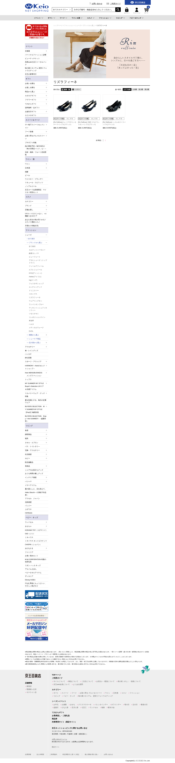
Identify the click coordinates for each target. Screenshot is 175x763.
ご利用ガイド (115, 4)
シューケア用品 (35, 339)
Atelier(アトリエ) (35, 277)
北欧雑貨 (28, 502)
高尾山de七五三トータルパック (35, 63)
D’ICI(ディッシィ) (35, 273)
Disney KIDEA (30, 580)
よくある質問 (78, 684)
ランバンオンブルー (36, 304)
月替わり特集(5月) (32, 226)
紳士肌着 (28, 358)
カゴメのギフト (30, 115)
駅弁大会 (111, 707)
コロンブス (33, 294)
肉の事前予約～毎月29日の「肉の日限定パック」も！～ (35, 147)
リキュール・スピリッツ (34, 182)
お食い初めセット (31, 556)
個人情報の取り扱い (91, 754)
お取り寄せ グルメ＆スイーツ (91, 693)
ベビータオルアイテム (33, 573)
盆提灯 (56, 707)
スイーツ (65, 693)
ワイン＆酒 (76, 18)
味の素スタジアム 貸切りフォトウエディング (36, 69)
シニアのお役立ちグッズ (34, 470)
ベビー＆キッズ (135, 18)
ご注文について (87, 681)
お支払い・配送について (105, 681)
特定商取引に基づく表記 (71, 754)
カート (146, 11)
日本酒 (115, 693)
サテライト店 (31, 692)
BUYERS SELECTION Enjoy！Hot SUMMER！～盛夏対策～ (35, 418)
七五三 (84, 707)
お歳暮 (64, 704)
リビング (119, 18)
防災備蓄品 (29, 462)
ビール (27, 175)
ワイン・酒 (30, 159)
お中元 (56, 704)
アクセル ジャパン (32, 498)
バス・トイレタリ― (32, 446)
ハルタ (31, 324)
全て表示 (31, 239)
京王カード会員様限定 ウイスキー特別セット (35, 191)
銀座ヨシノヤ (34, 253)
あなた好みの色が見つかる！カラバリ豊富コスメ (35, 221)
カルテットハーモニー (37, 250)
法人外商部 (40, 754)
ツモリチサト (34, 314)
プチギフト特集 (30, 143)
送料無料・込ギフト (32, 108)
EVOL (31, 331)
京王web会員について (62, 684)
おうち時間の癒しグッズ (34, 473)
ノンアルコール (30, 186)
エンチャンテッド (35, 287)
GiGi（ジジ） (30, 534)
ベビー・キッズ (32, 517)
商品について (73, 681)
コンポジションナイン (37, 317)
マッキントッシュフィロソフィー (38, 309)
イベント (37, 18)
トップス (28, 379)
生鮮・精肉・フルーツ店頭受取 (35, 153)
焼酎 (26, 172)
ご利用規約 (53, 754)
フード (62, 18)
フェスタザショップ (36, 284)
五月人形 (75, 707)
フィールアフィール (36, 266)
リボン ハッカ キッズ (33, 565)
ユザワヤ (28, 509)
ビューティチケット (32, 58)
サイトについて (59, 681)
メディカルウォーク (36, 328)
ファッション (104, 18)
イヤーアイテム (30, 485)
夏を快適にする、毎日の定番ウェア (35, 401)
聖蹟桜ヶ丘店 (31, 689)
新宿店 (29, 686)
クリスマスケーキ (84, 704)
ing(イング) (33, 280)
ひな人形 (65, 707)
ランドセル (94, 707)
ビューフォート (34, 257)
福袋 (103, 707)
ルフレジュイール (35, 270)
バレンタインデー (101, 704)
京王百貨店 (139, 761)
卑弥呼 (31, 321)
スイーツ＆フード (33, 120)
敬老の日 (144, 704)
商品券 (54, 719)
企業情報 (28, 754)
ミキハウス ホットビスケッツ (36, 541)
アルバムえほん (30, 569)
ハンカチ (28, 354)
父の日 (135, 704)
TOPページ (56, 675)
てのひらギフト (58, 712)
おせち (72, 704)
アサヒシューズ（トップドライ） (38, 261)
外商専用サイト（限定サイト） (64, 722)
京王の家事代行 (30, 74)
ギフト (50, 18)
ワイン (107, 693)
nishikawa (28, 513)
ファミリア (29, 552)
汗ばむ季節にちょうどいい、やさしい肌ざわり (35, 584)
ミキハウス (29, 537)
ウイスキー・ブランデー (34, 179)
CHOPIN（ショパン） (33, 544)
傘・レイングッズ (31, 350)
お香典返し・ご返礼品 (61, 716)
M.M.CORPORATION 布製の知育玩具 (35, 560)
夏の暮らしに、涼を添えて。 (35, 489)
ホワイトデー (116, 704)
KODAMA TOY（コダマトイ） (36, 530)
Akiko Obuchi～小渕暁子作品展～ (35, 493)
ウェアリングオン (35, 301)
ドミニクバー (34, 290)
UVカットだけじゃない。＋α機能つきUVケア (35, 215)
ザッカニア (29, 576)
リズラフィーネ (34, 297)
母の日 (126, 704)
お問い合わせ (97, 4)
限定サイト (55, 747)
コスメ (89, 18)
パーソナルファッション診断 (35, 55)
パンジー (28, 506)
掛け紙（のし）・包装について (129, 681)
